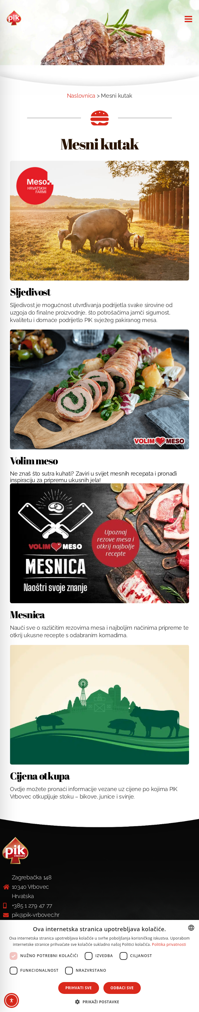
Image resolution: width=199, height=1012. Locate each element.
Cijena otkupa (40, 775)
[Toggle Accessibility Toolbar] (11, 1000)
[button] (99, 1002)
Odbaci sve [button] (122, 987)
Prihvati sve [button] (78, 987)
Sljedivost (30, 291)
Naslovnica (81, 95)
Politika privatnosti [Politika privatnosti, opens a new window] (169, 944)
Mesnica (27, 614)
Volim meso (34, 460)
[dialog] (99, 966)
